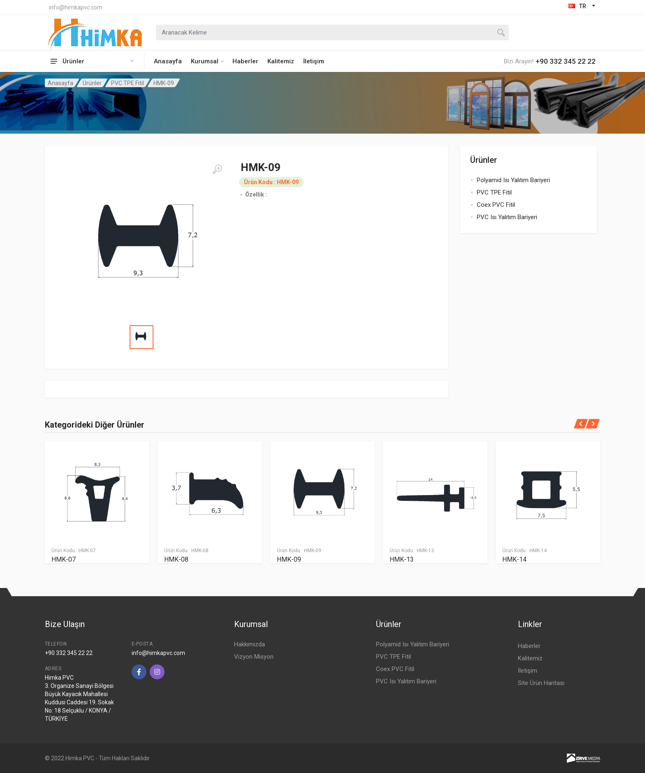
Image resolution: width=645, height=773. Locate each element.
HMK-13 (402, 559)
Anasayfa (168, 61)
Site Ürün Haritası (541, 683)
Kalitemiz (280, 61)
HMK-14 (514, 559)
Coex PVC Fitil (496, 204)
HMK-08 (176, 559)
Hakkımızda (249, 644)
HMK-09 (289, 559)
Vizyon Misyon (254, 656)
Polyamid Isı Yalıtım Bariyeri (513, 180)
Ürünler (92, 83)
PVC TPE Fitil (127, 83)
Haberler (245, 61)
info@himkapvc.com (75, 7)
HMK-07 (63, 559)
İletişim (313, 61)
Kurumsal (207, 61)
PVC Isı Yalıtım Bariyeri (507, 217)
